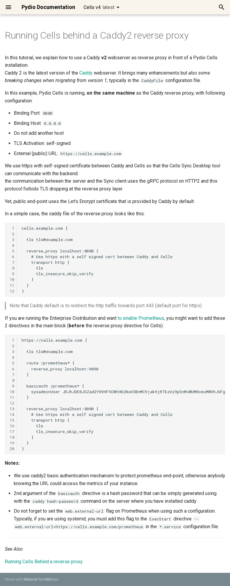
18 (12, 437)
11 (12, 285)
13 (12, 408)
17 (12, 431)
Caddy (86, 73)
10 (12, 279)
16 (12, 425)
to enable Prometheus (141, 318)
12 (12, 291)
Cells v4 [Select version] (99, 7)
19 (12, 443)
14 (12, 414)
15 (12, 420)
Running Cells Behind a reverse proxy (44, 561)
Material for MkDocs (41, 579)
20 (12, 448)
